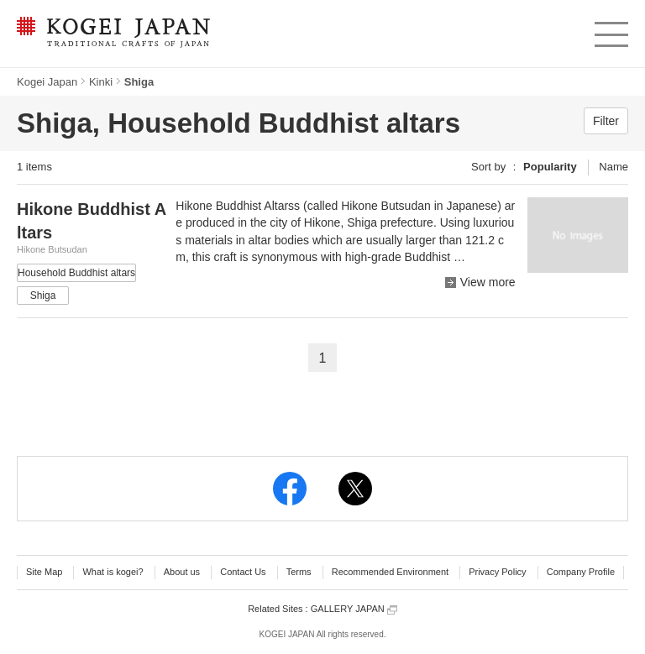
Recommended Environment (390, 572)
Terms (299, 572)
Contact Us (242, 572)
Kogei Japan (47, 82)
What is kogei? (112, 572)
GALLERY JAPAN (354, 609)
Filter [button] (606, 121)
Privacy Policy (497, 572)
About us (182, 572)
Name (613, 166)
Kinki (101, 82)
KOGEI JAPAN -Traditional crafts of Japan (113, 33)
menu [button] (610, 30)
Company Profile (581, 572)
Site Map (44, 572)
